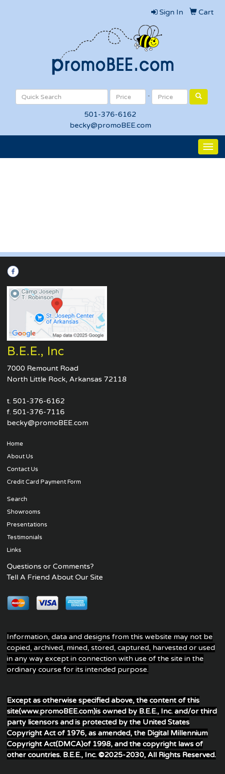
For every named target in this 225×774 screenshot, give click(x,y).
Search (17, 499)
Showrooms (24, 512)
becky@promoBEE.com (110, 125)
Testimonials (24, 537)
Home (15, 443)
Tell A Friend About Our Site (55, 577)
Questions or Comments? (50, 566)
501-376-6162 (110, 114)
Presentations (27, 524)
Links (14, 550)
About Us (20, 456)
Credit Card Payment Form (44, 482)
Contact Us (22, 469)
